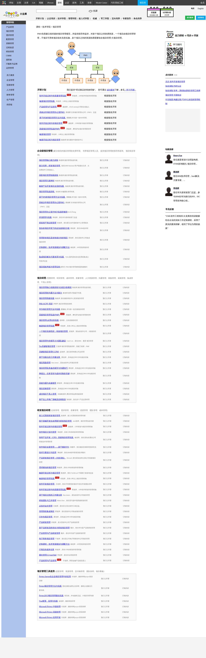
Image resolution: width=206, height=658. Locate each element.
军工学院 (105, 18)
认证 (67, 3)
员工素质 (10, 75)
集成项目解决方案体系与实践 (51, 257)
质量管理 (10, 43)
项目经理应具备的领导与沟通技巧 (53, 368)
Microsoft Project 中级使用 (50, 607)
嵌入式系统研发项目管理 (50, 416)
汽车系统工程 (117, 3)
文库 (26, 3)
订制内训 (126, 160)
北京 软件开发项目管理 (175, 82)
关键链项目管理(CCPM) (49, 352)
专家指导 (127, 18)
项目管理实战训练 (47, 192)
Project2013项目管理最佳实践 (51, 596)
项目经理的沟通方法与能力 (50, 293)
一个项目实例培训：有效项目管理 (53, 331)
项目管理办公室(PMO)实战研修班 (53, 212)
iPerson (50, 3)
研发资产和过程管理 (47, 223)
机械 (95, 18)
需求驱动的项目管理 (47, 467)
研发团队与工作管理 (47, 500)
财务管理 (10, 95)
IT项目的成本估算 (46, 550)
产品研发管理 (45, 522)
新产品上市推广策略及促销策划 (52, 399)
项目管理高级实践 (46, 298)
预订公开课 (104, 160)
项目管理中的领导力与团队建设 (52, 341)
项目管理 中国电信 (173, 95)
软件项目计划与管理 (47, 432)
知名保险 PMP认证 (173, 86)
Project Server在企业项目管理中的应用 (55, 577)
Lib (33, 3)
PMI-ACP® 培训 (46, 304)
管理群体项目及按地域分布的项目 (53, 238)
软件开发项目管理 (47, 484)
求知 (11, 3)
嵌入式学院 (84, 18)
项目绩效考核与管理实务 (50, 267)
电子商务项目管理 (46, 539)
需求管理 (10, 35)
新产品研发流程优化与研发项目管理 (54, 528)
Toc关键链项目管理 (47, 346)
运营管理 (10, 68)
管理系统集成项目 (46, 511)
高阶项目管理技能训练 (48, 175)
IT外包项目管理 (46, 517)
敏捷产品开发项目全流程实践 (51, 186)
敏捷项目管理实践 (47, 101)
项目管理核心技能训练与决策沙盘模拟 (55, 287)
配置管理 (10, 39)
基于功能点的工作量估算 (50, 357)
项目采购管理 (45, 389)
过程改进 (10, 47)
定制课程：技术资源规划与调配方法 (54, 247)
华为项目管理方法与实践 (49, 309)
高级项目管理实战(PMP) (52, 129)
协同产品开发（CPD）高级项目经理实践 (56, 437)
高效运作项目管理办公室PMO (52, 112)
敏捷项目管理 (45, 134)
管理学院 (72, 18)
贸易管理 (10, 85)
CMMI (8, 56)
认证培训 (51, 18)
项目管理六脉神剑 (46, 181)
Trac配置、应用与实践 (48, 601)
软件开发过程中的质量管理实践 (55, 96)
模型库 (143, 3)
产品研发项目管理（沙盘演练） (52, 458)
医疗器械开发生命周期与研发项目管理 (55, 421)
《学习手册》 (130, 90)
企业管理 (10, 80)
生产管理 (10, 100)
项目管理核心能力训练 (48, 160)
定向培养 (116, 18)
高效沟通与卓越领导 (47, 383)
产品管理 (10, 27)
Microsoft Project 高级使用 (50, 612)
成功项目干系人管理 (48, 394)
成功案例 (110, 90)
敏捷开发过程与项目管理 (49, 140)
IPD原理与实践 (45, 217)
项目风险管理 (45, 363)
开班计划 (40, 18)
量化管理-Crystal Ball (48, 555)
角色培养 (138, 18)
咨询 (74, 3)
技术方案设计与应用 (47, 452)
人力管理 (10, 90)
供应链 (9, 105)
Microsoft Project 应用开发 (50, 617)
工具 (82, 3)
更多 (175, 75)
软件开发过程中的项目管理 (53, 123)
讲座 (89, 3)
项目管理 (10, 31)
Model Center (101, 3)
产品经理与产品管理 (50, 107)
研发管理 (10, 52)
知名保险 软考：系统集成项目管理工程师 (182, 91)
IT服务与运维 (11, 64)
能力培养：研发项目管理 (50, 166)
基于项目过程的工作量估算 (50, 495)
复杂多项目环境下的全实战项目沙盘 (54, 228)
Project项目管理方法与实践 (50, 586)
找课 (96, 11)
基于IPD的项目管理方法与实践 (52, 118)
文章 (19, 3)
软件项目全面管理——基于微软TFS (54, 447)
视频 (41, 3)
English (201, 8)
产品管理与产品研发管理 (49, 533)
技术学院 (62, 18)
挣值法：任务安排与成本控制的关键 (54, 374)
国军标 (9, 60)
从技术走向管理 (45, 506)
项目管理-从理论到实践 (49, 320)
